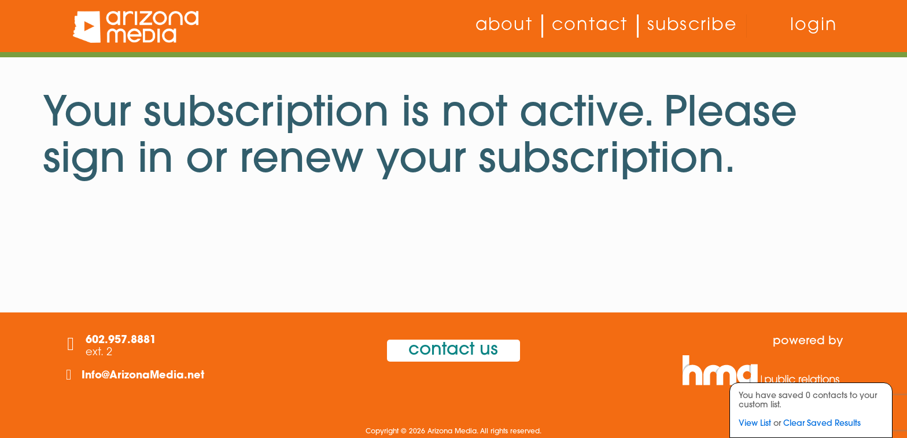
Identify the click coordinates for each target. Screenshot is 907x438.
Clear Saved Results (822, 423)
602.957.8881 (121, 340)
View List (755, 423)
